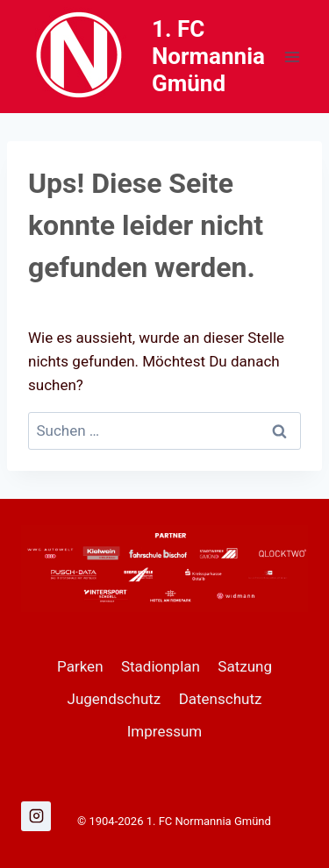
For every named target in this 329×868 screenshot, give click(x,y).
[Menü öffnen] (291, 56)
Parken (80, 666)
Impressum (165, 731)
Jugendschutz (114, 699)
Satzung (245, 666)
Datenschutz (220, 699)
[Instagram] (36, 816)
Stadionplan (160, 666)
